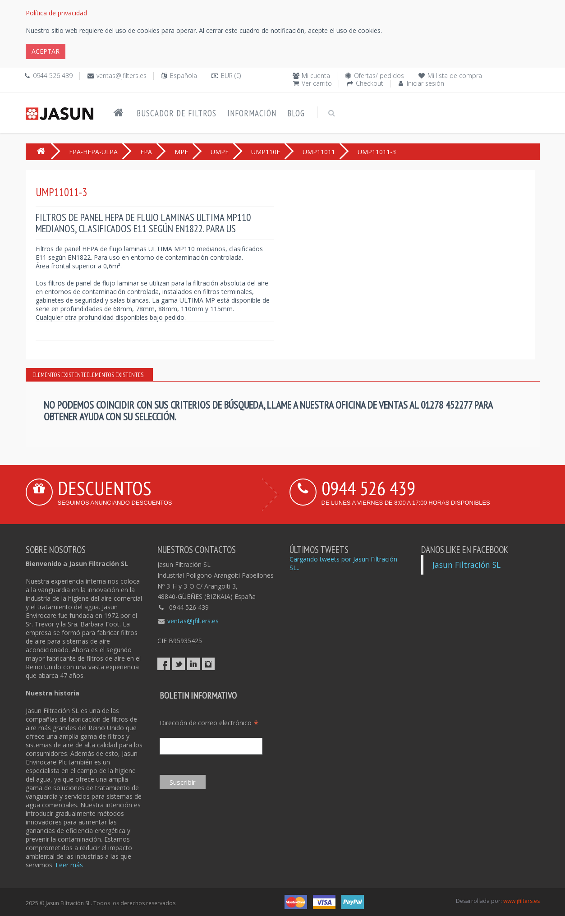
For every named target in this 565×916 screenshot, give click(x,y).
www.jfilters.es (521, 901)
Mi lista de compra (454, 75)
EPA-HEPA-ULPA (93, 151)
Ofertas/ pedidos (379, 75)
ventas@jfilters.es (121, 75)
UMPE (220, 151)
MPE (181, 151)
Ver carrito (317, 83)
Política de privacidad (56, 13)
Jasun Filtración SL (466, 564)
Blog (296, 113)
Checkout (369, 83)
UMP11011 (319, 151)
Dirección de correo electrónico (209, 723)
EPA (146, 151)
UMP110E (265, 151)
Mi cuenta (316, 75)
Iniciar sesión (425, 83)
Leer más (69, 865)
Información (251, 113)
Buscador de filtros (176, 113)
